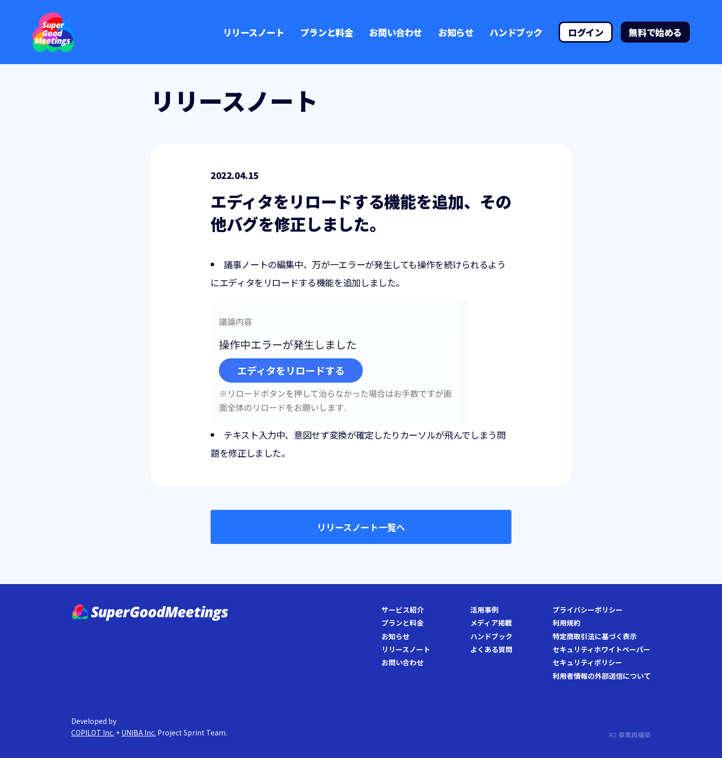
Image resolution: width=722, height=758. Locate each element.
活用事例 (484, 610)
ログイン (585, 32)
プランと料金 (326, 32)
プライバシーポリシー (588, 610)
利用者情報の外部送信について (602, 676)
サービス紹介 (403, 610)
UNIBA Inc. (138, 732)
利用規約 (567, 623)
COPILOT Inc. (92, 732)
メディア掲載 (491, 623)
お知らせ (455, 32)
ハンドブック (516, 32)
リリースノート (253, 32)
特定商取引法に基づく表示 (595, 636)
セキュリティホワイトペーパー (601, 649)
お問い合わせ (395, 32)
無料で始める (655, 32)
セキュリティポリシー (587, 662)
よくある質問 (491, 649)
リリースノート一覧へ (361, 526)
